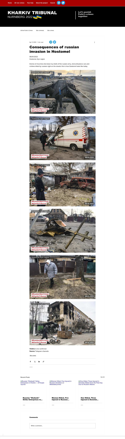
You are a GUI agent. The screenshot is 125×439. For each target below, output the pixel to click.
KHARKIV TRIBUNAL (32, 12)
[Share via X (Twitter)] (35, 361)
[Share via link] (43, 361)
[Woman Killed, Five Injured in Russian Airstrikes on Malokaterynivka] (62, 387)
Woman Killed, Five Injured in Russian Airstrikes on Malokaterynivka (60, 399)
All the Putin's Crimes (27, 30)
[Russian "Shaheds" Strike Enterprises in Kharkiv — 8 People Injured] (33, 387)
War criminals (40, 30)
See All (102, 377)
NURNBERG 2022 (20, 17)
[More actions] (94, 42)
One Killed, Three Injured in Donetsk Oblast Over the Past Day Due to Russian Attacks (90, 399)
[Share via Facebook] (30, 361)
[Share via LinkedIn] (39, 361)
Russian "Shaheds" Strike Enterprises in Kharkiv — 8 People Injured (32, 399)
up (3, 435)
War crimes (50, 30)
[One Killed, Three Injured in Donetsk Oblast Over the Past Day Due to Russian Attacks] (91, 387)
